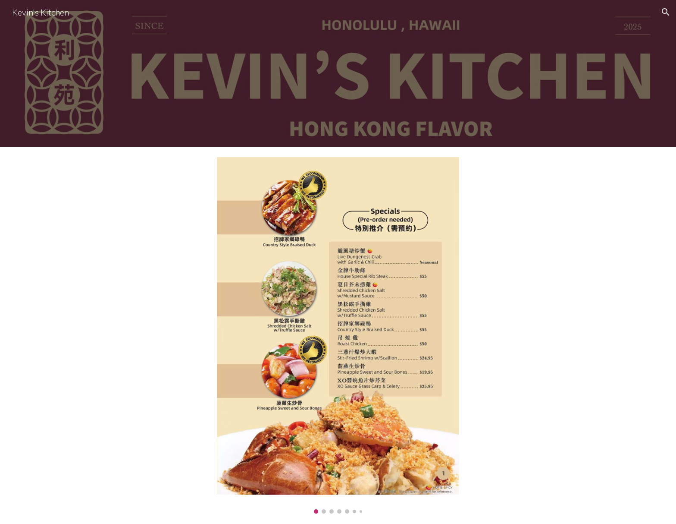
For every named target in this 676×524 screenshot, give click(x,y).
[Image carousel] (338, 335)
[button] (665, 12)
